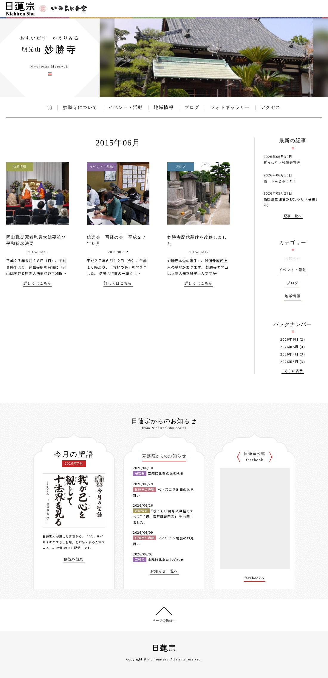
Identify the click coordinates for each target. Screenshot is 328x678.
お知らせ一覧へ (164, 571)
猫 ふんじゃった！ (280, 180)
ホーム (49, 107)
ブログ (192, 107)
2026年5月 (289, 346)
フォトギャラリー (230, 107)
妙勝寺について (80, 107)
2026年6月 (289, 339)
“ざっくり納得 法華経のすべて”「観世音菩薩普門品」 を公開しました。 (163, 516)
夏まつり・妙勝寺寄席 (282, 162)
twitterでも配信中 (70, 547)
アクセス (271, 107)
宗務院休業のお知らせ (166, 473)
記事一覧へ (293, 216)
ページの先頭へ (164, 620)
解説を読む (74, 559)
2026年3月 (289, 361)
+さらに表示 (292, 371)
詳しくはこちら (38, 283)
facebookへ (255, 578)
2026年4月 (289, 354)
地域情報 (164, 107)
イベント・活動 (126, 107)
